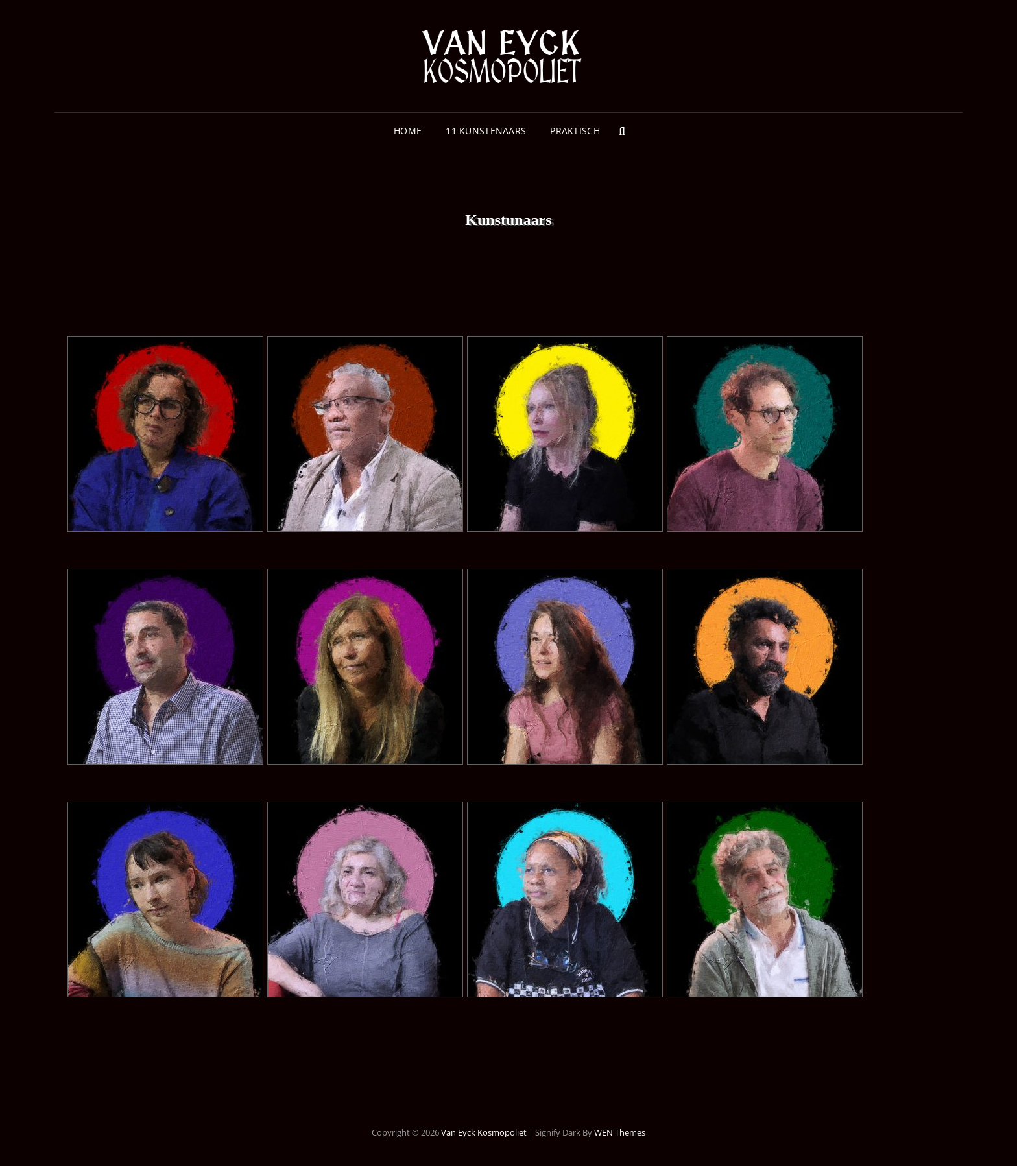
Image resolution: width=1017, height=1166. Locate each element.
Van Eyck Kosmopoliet (484, 1132)
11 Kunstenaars (486, 131)
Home (408, 131)
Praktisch (575, 131)
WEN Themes (619, 1132)
